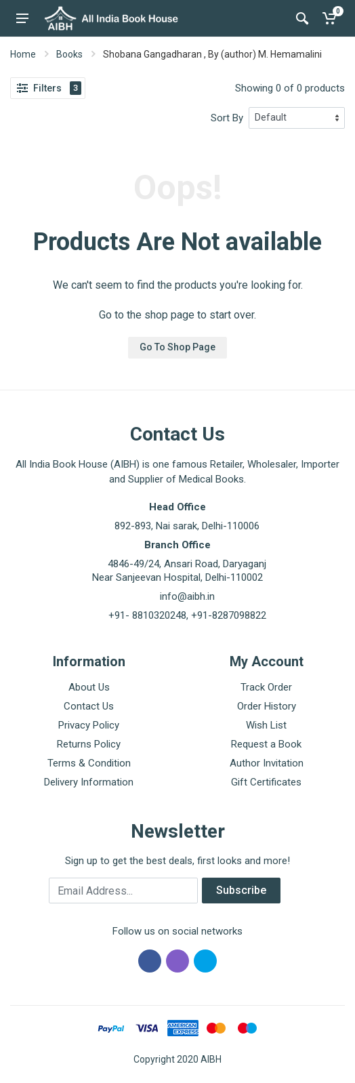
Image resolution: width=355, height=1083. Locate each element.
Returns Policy (89, 744)
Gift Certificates (266, 782)
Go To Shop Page (177, 347)
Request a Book (266, 744)
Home (23, 54)
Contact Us (89, 706)
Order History (266, 706)
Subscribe (241, 890)
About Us (89, 687)
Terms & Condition (89, 763)
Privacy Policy (88, 725)
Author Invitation (267, 763)
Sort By (227, 118)
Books (69, 54)
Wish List (266, 725)
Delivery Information (88, 782)
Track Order (266, 687)
